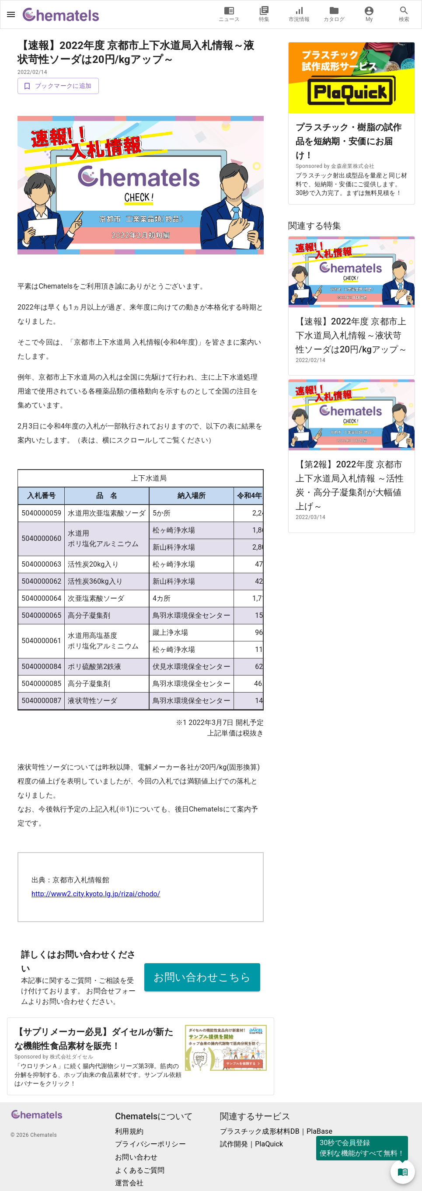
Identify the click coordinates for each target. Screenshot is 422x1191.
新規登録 (146, 14)
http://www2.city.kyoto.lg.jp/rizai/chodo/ (95, 894)
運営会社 (129, 1183)
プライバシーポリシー (150, 1144)
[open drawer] (10, 14)
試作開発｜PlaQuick (251, 1144)
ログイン (188, 13)
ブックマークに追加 (58, 86)
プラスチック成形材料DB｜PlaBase (276, 1131)
